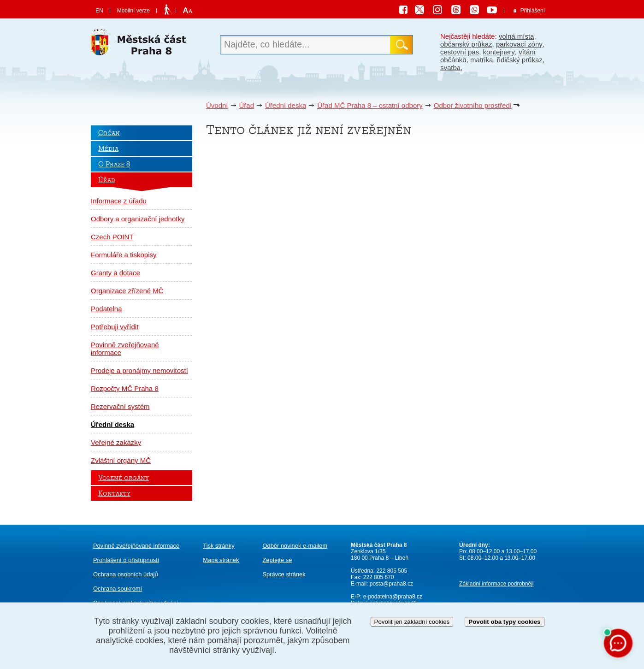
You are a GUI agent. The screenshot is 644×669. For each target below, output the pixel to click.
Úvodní (217, 105)
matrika (481, 60)
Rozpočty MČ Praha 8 (125, 388)
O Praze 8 (114, 164)
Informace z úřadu (119, 201)
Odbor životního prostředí (473, 105)
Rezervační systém (120, 406)
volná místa (516, 36)
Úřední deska (285, 105)
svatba (450, 67)
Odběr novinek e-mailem (294, 545)
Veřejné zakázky (116, 442)
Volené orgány (123, 477)
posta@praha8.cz (391, 583)
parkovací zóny (519, 44)
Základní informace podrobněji (496, 583)
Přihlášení (532, 10)
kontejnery (499, 52)
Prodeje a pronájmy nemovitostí (139, 370)
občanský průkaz (466, 44)
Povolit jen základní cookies (412, 621)
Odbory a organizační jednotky (137, 219)
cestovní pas (459, 52)
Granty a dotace (115, 273)
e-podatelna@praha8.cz (391, 596)
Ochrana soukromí (117, 588)
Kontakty (114, 493)
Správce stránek (283, 574)
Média (108, 148)
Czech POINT (112, 237)
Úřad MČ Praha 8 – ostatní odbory (369, 105)
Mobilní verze (133, 10)
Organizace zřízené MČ (127, 291)
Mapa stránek (221, 560)
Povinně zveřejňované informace (125, 348)
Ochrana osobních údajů (125, 574)
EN (99, 10)
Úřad (246, 105)
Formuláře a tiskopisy (124, 255)
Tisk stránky (218, 545)
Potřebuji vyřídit (114, 327)
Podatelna (106, 309)
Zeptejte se (277, 560)
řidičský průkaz (520, 60)
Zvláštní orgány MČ (121, 460)
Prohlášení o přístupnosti (126, 560)
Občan (109, 132)
